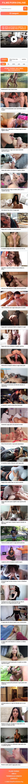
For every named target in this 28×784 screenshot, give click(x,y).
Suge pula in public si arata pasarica (11, 229)
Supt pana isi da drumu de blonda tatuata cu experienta (13, 385)
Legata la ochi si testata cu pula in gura (11, 562)
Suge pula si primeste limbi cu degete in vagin (13, 327)
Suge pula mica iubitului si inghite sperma (12, 346)
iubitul (13, 64)
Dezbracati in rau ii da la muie (9, 89)
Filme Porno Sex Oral (13, 60)
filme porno (14, 771)
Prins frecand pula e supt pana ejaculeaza (12, 443)
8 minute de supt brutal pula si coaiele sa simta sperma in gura (13, 662)
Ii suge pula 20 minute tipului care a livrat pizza (13, 622)
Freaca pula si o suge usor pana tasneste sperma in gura (12, 150)
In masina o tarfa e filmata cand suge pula (12, 463)
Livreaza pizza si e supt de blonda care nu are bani (13, 703)
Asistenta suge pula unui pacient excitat (12, 424)
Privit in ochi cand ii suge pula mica (10, 764)
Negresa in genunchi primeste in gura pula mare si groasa (14, 683)
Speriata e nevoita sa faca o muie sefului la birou (12, 268)
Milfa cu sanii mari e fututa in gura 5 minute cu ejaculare (13, 523)
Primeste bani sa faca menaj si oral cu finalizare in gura (14, 582)
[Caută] (25, 9)
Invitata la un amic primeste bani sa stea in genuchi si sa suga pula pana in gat (12, 602)
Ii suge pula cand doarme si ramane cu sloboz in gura (13, 642)
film (8, 64)
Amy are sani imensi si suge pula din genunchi (13, 288)
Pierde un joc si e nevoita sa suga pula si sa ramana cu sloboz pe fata (13, 724)
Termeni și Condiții (14, 776)
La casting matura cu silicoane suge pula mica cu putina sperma (13, 745)
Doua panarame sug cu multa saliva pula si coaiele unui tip (12, 190)
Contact (14, 778)
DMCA (14, 773)
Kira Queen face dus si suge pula (10, 210)
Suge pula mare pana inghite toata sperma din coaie (13, 502)
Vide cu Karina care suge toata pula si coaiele (13, 307)
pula (19, 64)
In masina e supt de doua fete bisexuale (11, 405)
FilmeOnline (14, 2)
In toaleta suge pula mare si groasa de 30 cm (13, 248)
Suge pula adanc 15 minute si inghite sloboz (13, 170)
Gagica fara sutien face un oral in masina (12, 482)
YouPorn (24, 59)
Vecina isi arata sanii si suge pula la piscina (12, 542)
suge (24, 64)
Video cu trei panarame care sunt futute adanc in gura (13, 109)
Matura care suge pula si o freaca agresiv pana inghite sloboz (13, 130)
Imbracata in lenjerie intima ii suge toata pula (13, 365)
